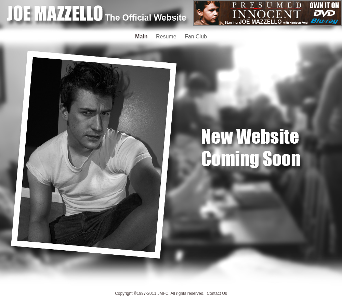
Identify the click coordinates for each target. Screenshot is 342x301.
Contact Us (217, 293)
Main (142, 36)
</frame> (267, 13)
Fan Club (196, 36)
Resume (167, 36)
